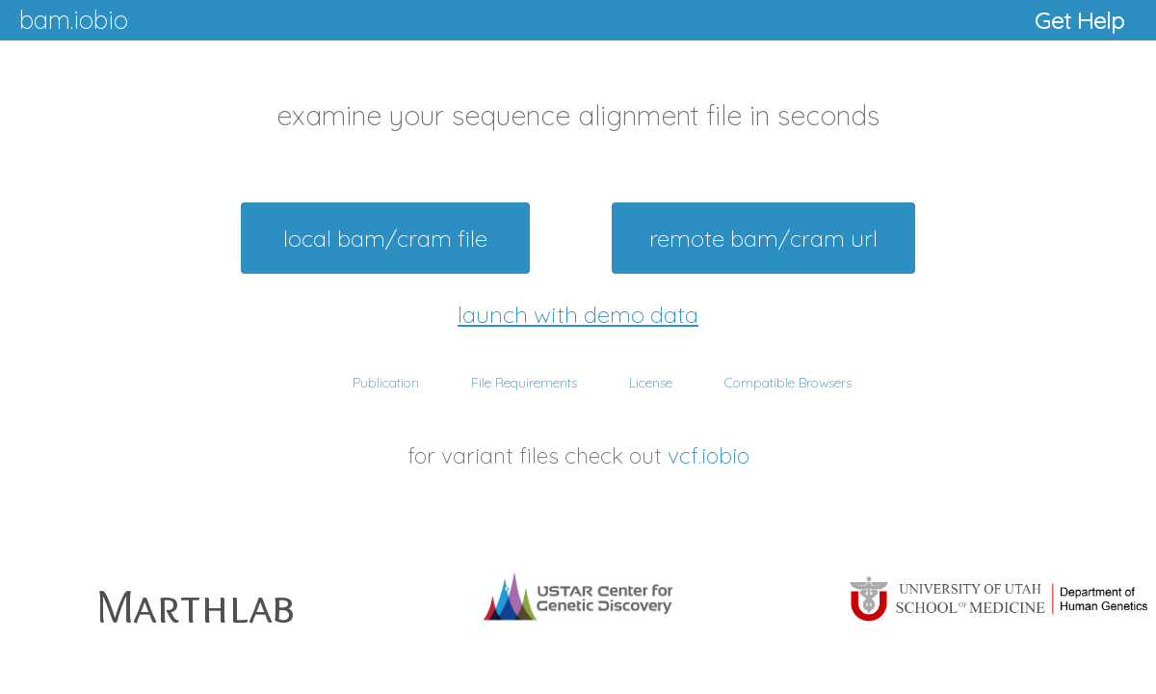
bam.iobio (73, 20)
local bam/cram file (385, 238)
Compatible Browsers (788, 382)
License (650, 382)
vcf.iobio (708, 455)
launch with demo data (578, 314)
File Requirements (524, 382)
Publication (386, 382)
